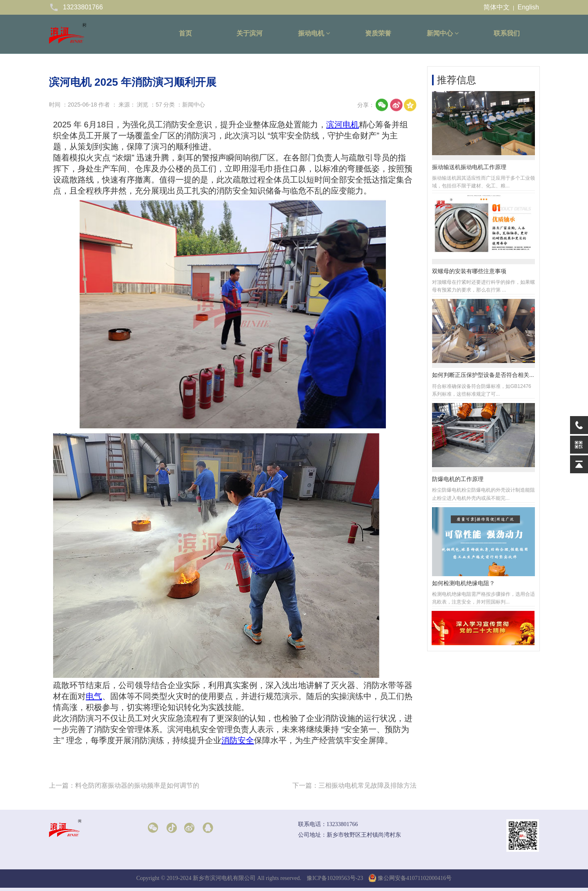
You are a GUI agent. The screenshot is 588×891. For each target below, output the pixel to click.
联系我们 (507, 33)
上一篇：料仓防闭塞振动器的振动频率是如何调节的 (124, 785)
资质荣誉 (378, 33)
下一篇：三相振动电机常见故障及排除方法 (354, 785)
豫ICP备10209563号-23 (335, 878)
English (528, 7)
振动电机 (314, 33)
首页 (185, 33)
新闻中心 (443, 33)
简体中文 (496, 7)
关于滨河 (249, 33)
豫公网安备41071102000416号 (410, 878)
